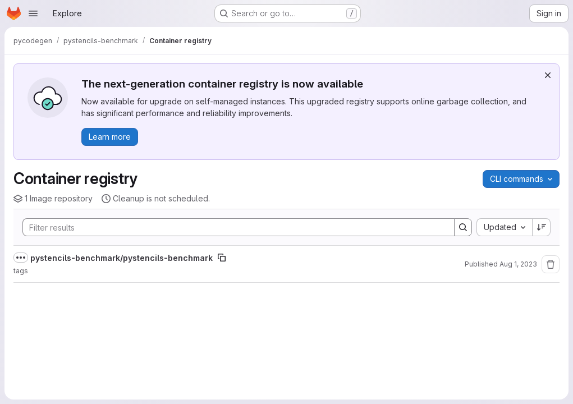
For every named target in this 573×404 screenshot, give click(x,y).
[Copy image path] (221, 257)
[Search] (233, 227)
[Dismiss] (547, 75)
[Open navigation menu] (33, 13)
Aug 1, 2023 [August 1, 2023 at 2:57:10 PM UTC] (518, 264)
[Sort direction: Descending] (542, 227)
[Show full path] (20, 257)
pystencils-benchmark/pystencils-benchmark (121, 258)
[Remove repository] (551, 264)
